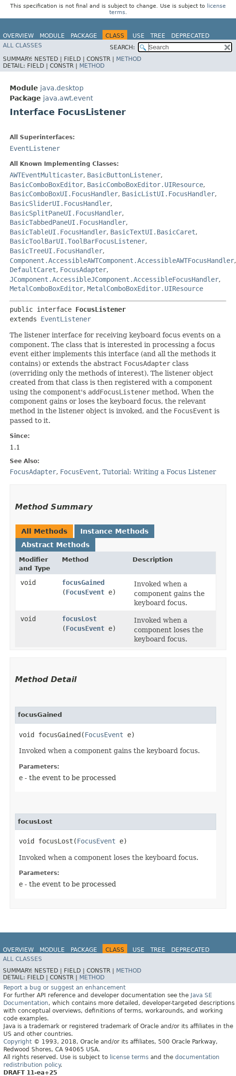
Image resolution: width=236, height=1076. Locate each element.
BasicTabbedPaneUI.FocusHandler (68, 222)
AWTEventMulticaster (46, 175)
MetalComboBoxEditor (46, 288)
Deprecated (190, 35)
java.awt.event (68, 98)
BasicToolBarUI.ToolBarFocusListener (77, 241)
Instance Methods (114, 531)
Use (139, 35)
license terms (129, 1057)
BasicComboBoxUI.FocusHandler (64, 194)
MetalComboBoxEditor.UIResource (145, 288)
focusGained (83, 582)
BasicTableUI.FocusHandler (58, 232)
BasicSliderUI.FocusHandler (60, 203)
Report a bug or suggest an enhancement (64, 987)
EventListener (35, 148)
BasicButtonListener (124, 175)
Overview (18, 35)
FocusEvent (85, 592)
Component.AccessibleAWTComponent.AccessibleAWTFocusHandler (122, 260)
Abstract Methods (55, 545)
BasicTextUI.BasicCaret (152, 232)
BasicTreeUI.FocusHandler (56, 251)
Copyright (17, 1041)
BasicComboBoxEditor (46, 185)
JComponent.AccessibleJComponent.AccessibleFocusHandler (114, 279)
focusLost (79, 619)
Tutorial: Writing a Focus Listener (159, 472)
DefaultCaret (33, 270)
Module (52, 35)
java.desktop (62, 88)
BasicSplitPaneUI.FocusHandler (66, 213)
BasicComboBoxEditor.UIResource (145, 185)
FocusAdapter (83, 270)
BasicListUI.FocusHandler (168, 194)
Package (84, 35)
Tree (157, 35)
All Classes (22, 45)
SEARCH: (122, 47)
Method (128, 59)
